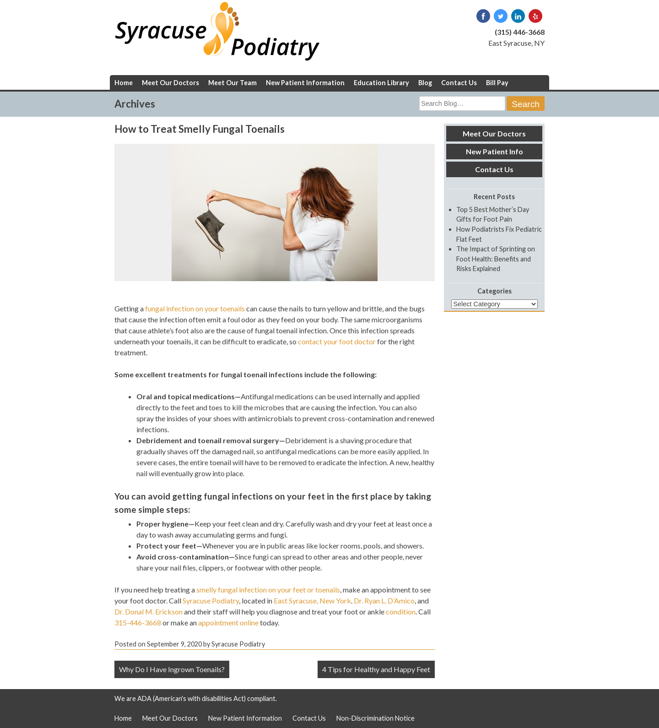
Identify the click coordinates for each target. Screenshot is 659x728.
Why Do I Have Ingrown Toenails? (172, 669)
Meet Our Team (232, 83)
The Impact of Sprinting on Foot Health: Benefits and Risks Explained (495, 258)
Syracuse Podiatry (211, 600)
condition (401, 611)
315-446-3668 (137, 622)
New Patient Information (305, 83)
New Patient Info (494, 151)
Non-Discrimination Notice (375, 718)
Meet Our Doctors (170, 83)
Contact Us (459, 83)
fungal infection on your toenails (195, 308)
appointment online (228, 622)
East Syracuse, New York (312, 600)
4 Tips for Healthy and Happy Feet (376, 669)
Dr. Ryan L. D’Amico (384, 600)
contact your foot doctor (337, 341)
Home (123, 83)
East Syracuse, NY (516, 42)
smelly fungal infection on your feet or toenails (268, 589)
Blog (425, 83)
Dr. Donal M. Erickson (148, 611)
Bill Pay (497, 83)
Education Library (381, 83)
